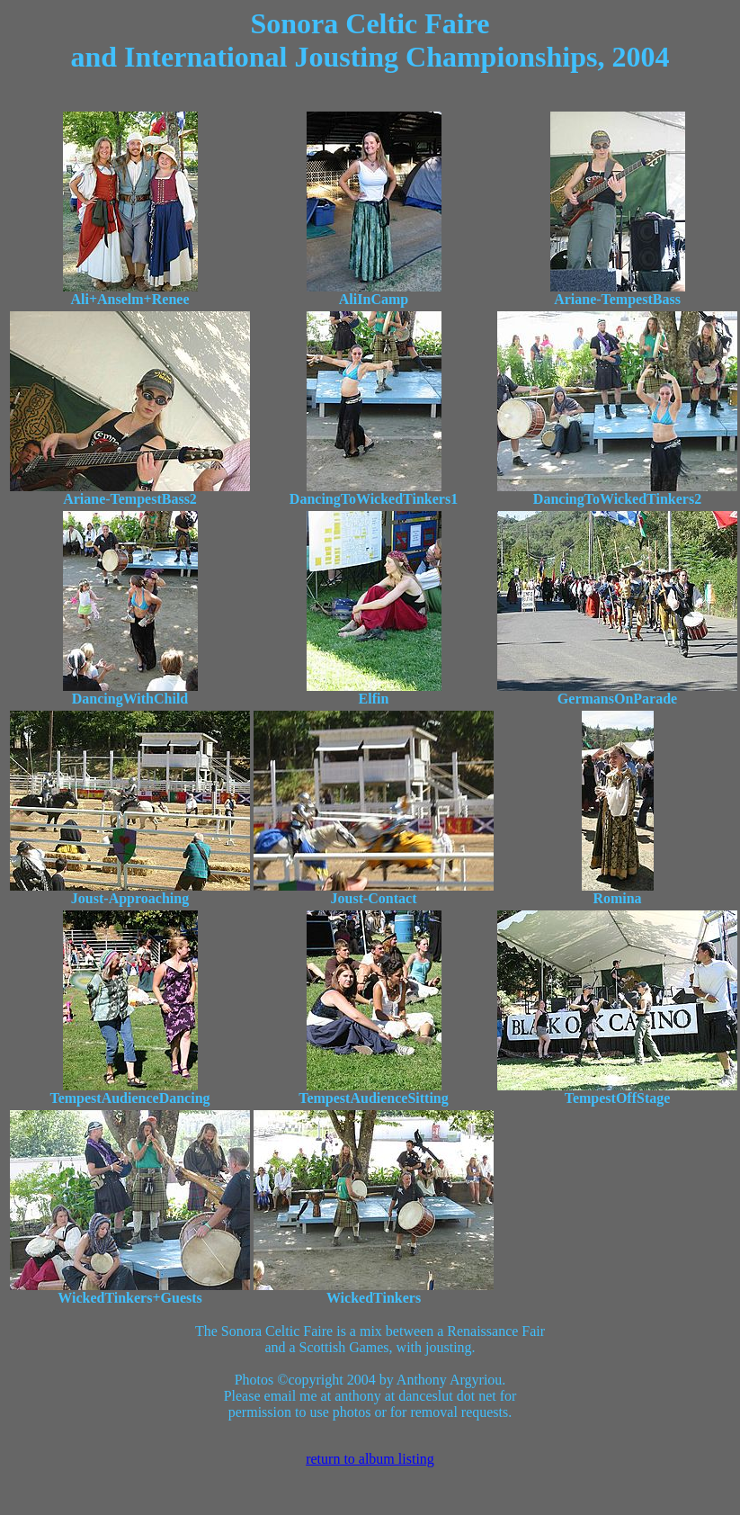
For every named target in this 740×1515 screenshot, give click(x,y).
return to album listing (370, 1458)
